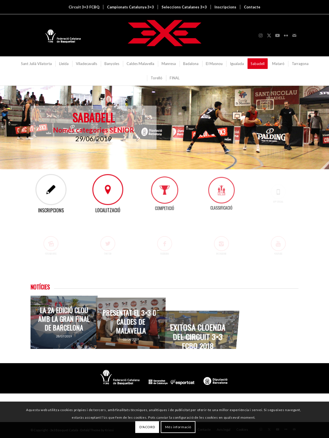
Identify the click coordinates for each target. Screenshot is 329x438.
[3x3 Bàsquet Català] (165, 35)
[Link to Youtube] (277, 35)
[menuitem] (84, 7)
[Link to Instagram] (260, 35)
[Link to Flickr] (286, 35)
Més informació (178, 427)
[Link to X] (269, 35)
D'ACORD (147, 427)
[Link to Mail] (294, 35)
